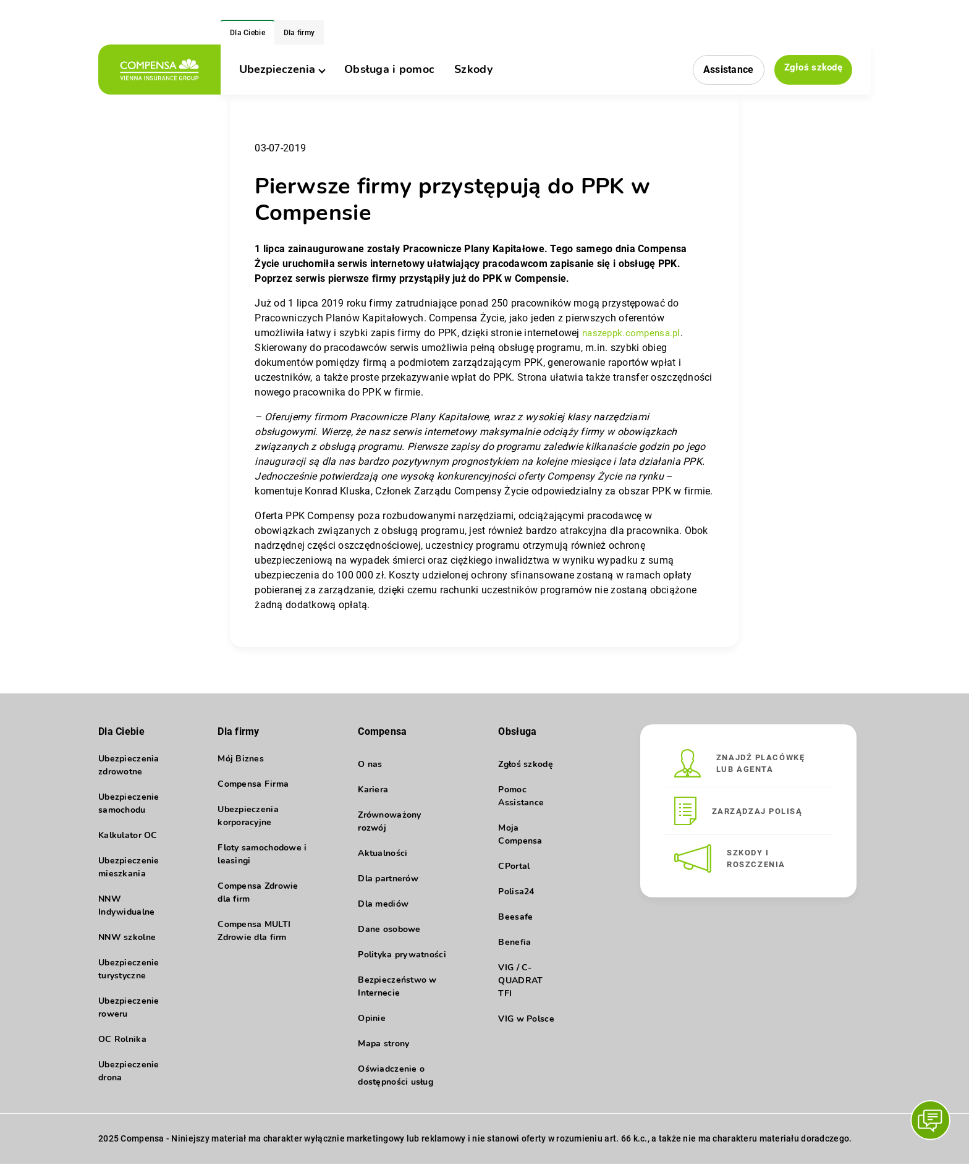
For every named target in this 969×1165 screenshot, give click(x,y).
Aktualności (382, 853)
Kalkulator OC (128, 841)
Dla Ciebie (247, 32)
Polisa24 (516, 891)
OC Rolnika (122, 1045)
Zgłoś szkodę (811, 69)
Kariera (373, 789)
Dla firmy (299, 32)
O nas (370, 764)
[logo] (159, 69)
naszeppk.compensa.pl (634, 333)
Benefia (514, 942)
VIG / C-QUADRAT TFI (520, 980)
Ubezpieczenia (281, 69)
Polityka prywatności (402, 954)
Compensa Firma (253, 789)
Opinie (372, 1018)
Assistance (725, 69)
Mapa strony (383, 1043)
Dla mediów (383, 904)
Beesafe (515, 917)
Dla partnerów (388, 878)
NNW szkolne (127, 943)
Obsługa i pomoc (389, 69)
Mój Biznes (241, 764)
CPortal (514, 866)
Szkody (473, 69)
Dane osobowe (389, 929)
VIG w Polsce (526, 1019)
